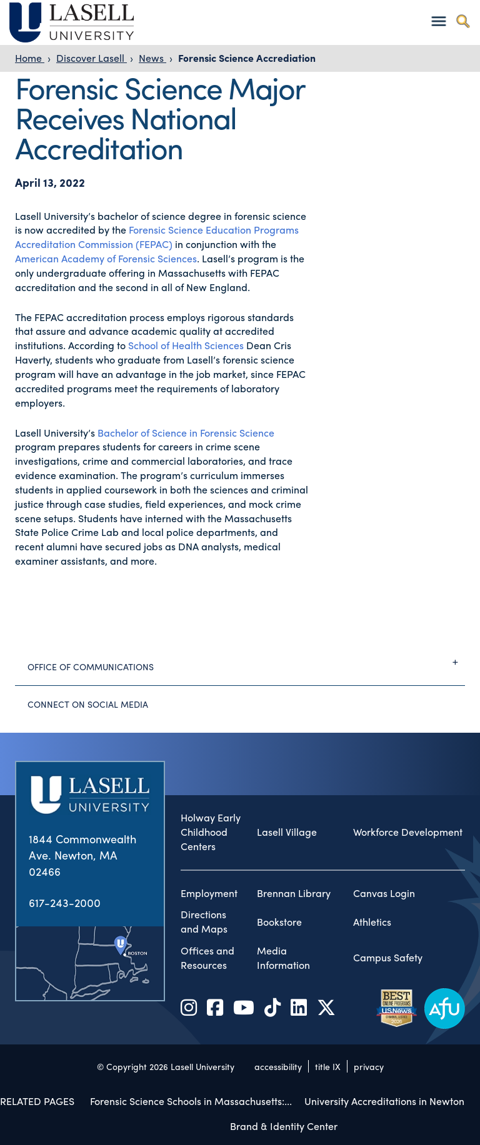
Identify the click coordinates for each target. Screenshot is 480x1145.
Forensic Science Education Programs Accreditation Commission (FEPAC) (157, 236)
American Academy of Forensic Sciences (106, 258)
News (152, 58)
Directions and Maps (204, 922)
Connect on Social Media (88, 704)
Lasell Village (287, 832)
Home (29, 58)
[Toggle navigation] (438, 21)
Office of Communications (246, 662)
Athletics (372, 922)
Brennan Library (294, 893)
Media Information (283, 958)
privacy (369, 1066)
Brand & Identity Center (284, 1126)
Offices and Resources (207, 958)
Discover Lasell (91, 58)
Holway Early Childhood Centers (211, 832)
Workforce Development (407, 832)
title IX (328, 1066)
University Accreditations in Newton (384, 1101)
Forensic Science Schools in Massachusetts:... (191, 1101)
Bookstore (279, 922)
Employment (209, 893)
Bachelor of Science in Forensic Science (186, 432)
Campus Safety (387, 957)
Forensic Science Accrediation (247, 58)
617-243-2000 (65, 902)
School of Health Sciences (186, 345)
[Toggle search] (463, 21)
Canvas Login (384, 893)
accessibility (278, 1066)
